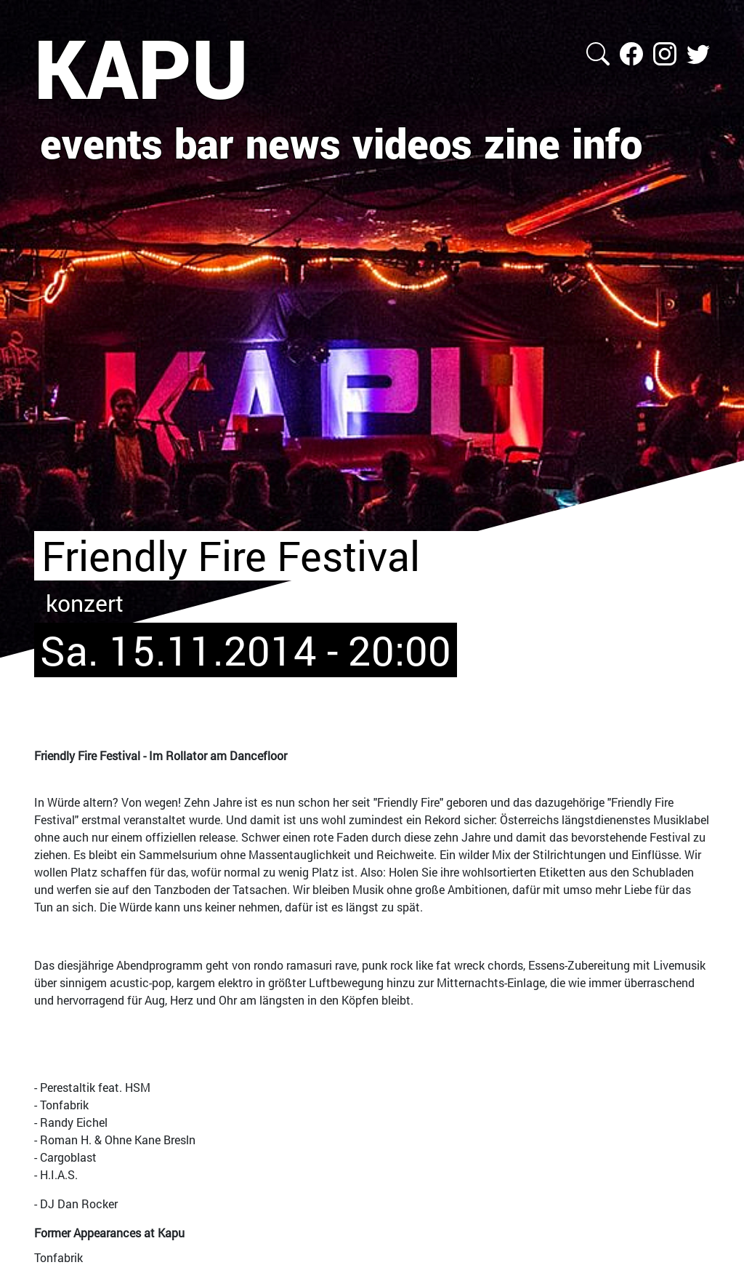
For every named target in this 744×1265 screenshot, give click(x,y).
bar (204, 142)
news (293, 142)
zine (522, 142)
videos (412, 142)
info (607, 142)
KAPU (141, 67)
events (101, 142)
